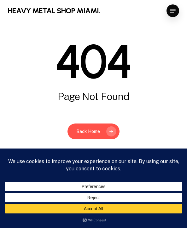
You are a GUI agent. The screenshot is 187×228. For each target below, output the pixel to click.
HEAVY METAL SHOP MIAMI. (54, 11)
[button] (173, 11)
